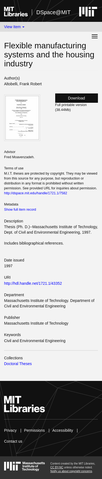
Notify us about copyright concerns (71, 471)
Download (76, 98)
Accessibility (62, 430)
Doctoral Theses (18, 364)
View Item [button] (14, 27)
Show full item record (20, 209)
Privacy (10, 430)
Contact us (13, 441)
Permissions (34, 430)
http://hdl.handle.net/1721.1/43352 (33, 283)
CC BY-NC (56, 467)
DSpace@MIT (53, 12)
